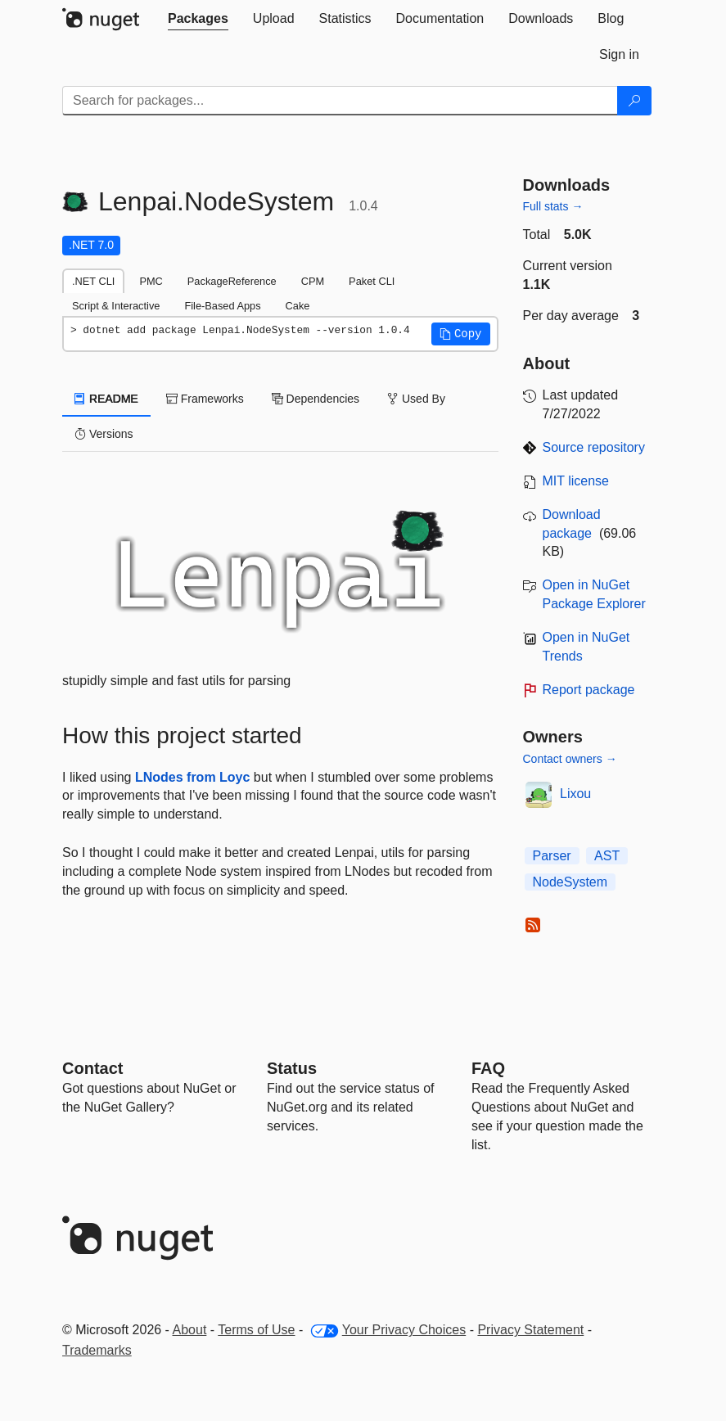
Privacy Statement (530, 1330)
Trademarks (97, 1350)
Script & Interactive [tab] (116, 306)
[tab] (198, 19)
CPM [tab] (312, 281)
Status (292, 1068)
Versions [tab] (103, 434)
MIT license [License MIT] (576, 481)
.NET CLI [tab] (93, 281)
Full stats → (553, 206)
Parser (552, 856)
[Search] (634, 100)
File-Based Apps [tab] (222, 306)
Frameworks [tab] (205, 398)
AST (607, 856)
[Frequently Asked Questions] (488, 1068)
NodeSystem (570, 882)
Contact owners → (570, 758)
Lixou (575, 794)
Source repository (594, 447)
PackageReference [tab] (232, 281)
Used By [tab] (416, 398)
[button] (460, 334)
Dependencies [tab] (315, 398)
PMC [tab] (150, 281)
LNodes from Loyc (192, 777)
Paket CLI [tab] (372, 281)
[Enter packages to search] (340, 100)
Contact (92, 1068)
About (190, 1330)
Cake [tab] (298, 306)
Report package (589, 690)
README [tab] (106, 398)
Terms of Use (256, 1330)
